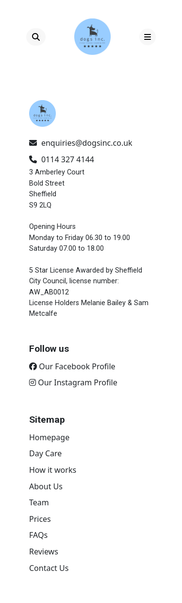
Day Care (45, 453)
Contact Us (48, 568)
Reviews (43, 551)
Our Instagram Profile (73, 382)
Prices (40, 519)
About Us (46, 486)
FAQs (38, 535)
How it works (52, 470)
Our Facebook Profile (72, 366)
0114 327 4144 (61, 159)
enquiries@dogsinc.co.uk (80, 143)
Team (39, 502)
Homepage (49, 437)
